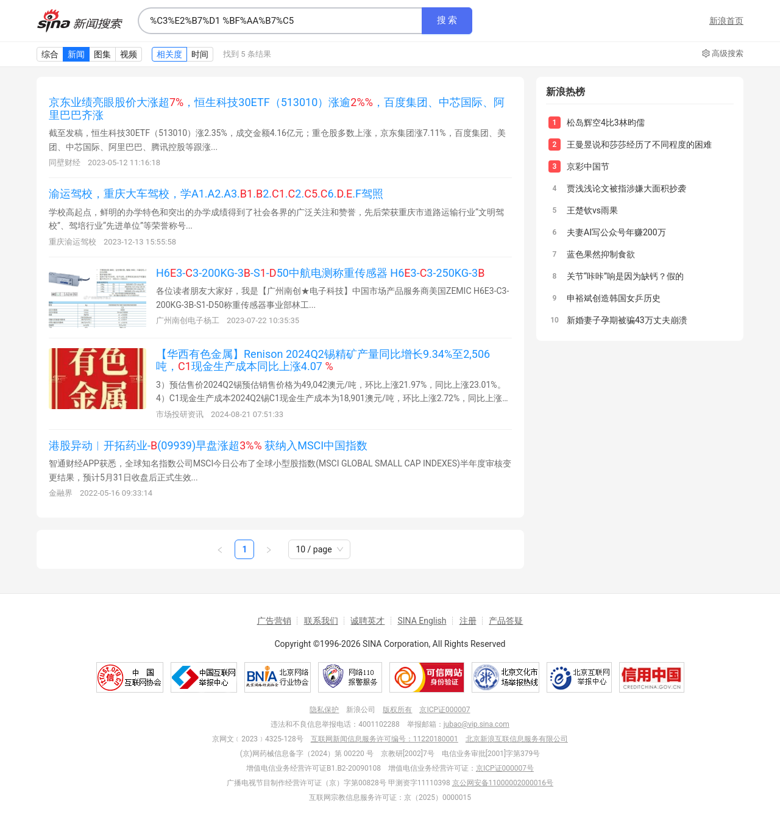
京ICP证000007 (444, 709)
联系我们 (321, 621)
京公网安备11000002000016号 (502, 783)
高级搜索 (722, 53)
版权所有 (397, 709)
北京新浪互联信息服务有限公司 (517, 739)
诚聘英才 (367, 621)
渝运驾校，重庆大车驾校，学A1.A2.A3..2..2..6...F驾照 (216, 193)
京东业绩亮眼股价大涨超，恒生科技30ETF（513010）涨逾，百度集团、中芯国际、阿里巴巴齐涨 (277, 108)
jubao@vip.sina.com (476, 724)
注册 (468, 621)
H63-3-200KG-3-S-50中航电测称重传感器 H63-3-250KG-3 (320, 272)
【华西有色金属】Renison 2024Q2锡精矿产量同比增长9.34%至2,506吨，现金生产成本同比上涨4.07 (323, 360)
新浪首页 (726, 21)
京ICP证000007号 (505, 768)
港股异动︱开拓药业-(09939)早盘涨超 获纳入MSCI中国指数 (208, 445)
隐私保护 (324, 709)
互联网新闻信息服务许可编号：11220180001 (384, 739)
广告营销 (274, 621)
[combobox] (280, 20)
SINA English (421, 621)
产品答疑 (506, 621)
